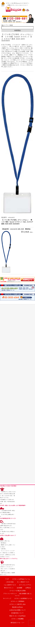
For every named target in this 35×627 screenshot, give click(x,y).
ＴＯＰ (7, 579)
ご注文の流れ (10, 582)
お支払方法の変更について (17, 610)
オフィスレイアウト (25, 585)
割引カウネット (9, 588)
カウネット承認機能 (17, 619)
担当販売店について (17, 613)
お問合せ (28, 588)
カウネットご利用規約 (17, 601)
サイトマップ (7, 598)
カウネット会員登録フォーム (23, 598)
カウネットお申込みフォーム (21, 579)
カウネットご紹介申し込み (17, 604)
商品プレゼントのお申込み (17, 616)
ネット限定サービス (23, 582)
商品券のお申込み (17, 607)
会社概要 (19, 588)
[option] (17, 143)
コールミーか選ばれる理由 (17, 590)
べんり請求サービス (10, 585)
